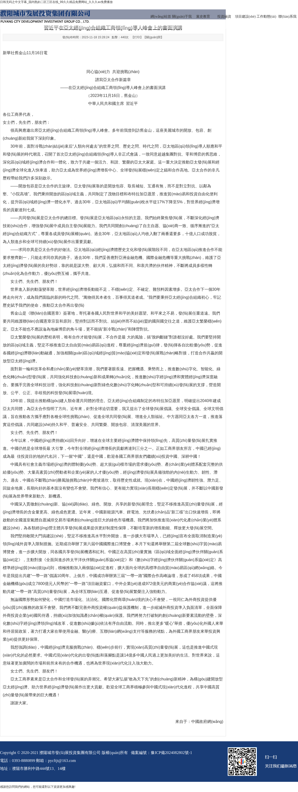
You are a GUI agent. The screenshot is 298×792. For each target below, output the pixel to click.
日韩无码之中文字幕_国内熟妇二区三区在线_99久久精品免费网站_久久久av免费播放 (56, 2)
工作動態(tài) (266, 16)
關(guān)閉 (153, 37)
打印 (137, 37)
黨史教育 (203, 16)
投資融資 (224, 16)
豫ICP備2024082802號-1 (171, 752)
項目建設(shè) (245, 16)
